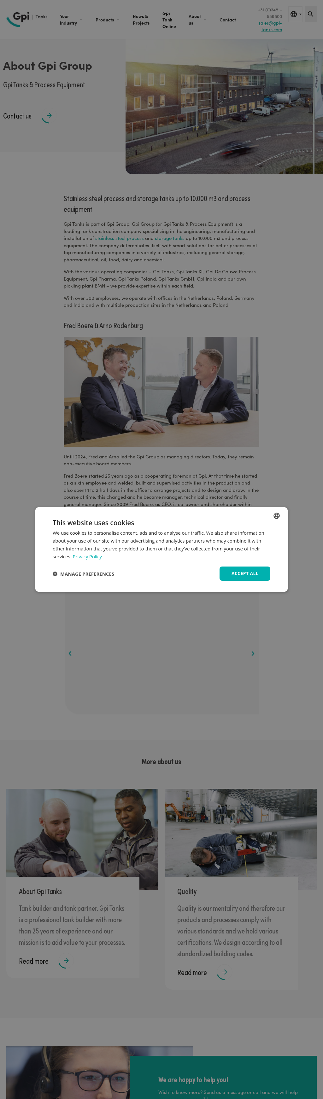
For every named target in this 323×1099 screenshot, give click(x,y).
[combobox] (276, 516)
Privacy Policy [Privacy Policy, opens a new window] (88, 556)
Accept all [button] (245, 573)
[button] (83, 574)
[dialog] (161, 549)
